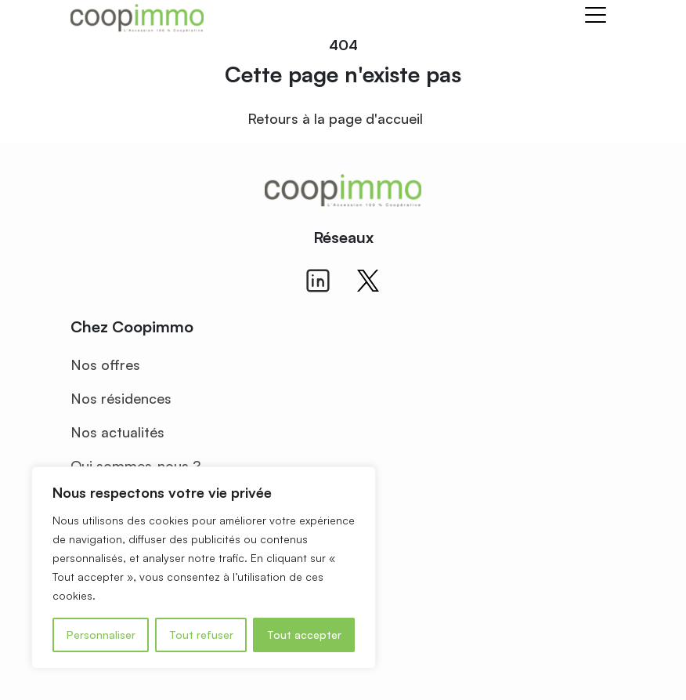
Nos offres (105, 364)
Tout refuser (201, 634)
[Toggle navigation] (596, 17)
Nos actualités (117, 432)
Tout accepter (304, 634)
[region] (203, 567)
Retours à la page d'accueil (335, 118)
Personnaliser (101, 634)
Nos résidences (121, 398)
